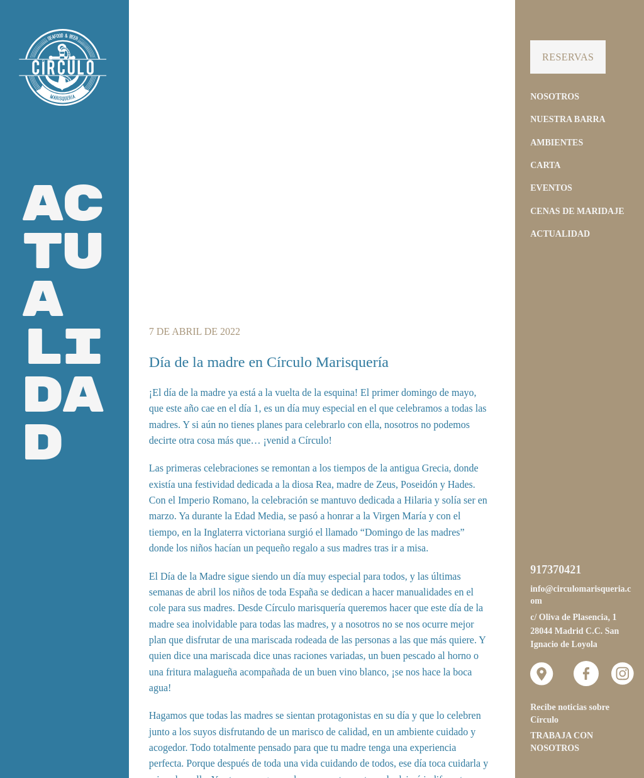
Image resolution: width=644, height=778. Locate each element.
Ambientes (556, 142)
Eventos (551, 188)
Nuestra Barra (567, 119)
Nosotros (554, 96)
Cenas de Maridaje (577, 211)
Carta (545, 165)
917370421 (555, 569)
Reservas (568, 57)
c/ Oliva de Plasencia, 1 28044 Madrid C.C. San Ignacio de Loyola (574, 630)
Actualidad (560, 234)
